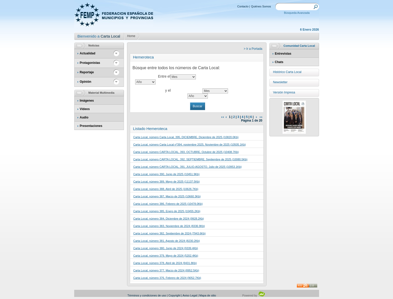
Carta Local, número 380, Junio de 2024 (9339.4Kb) (165, 248)
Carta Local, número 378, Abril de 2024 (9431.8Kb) (165, 263)
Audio (84, 117)
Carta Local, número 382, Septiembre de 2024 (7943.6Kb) (169, 233)
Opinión (85, 81)
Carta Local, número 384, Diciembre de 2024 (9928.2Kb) (168, 218)
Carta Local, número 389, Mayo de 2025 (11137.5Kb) (166, 181)
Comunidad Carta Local (299, 45)
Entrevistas (283, 53)
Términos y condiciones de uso (147, 295)
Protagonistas (90, 63)
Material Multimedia (101, 92)
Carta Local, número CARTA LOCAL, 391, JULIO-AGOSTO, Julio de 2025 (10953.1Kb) (187, 166)
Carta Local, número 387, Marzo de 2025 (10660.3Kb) (167, 196)
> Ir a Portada (253, 49)
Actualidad (87, 53)
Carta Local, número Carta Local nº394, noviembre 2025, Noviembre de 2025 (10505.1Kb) (189, 144)
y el (168, 90)
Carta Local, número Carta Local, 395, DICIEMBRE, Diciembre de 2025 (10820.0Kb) (186, 137)
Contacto (242, 6)
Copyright (174, 295)
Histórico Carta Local (287, 72)
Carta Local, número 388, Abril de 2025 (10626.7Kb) (165, 188)
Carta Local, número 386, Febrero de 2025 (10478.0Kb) (168, 203)
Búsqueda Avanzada (297, 12)
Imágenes (87, 100)
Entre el (164, 76)
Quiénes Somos (261, 6)
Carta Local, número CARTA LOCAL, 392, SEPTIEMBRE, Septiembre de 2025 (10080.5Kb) (190, 159)
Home (131, 36)
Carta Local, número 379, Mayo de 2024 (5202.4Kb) (165, 255)
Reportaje (87, 72)
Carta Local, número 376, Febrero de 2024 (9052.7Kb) (167, 277)
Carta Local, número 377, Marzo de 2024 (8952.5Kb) (166, 270)
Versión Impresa (284, 92)
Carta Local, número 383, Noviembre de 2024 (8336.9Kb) (169, 226)
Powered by (253, 295)
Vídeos (85, 109)
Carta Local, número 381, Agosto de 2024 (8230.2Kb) (166, 240)
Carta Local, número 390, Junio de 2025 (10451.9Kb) (166, 174)
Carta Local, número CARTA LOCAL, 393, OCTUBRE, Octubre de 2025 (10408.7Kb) (186, 151)
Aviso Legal (190, 295)
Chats (279, 62)
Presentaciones (91, 126)
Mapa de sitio (207, 295)
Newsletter (280, 82)
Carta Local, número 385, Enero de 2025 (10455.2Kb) (166, 211)
